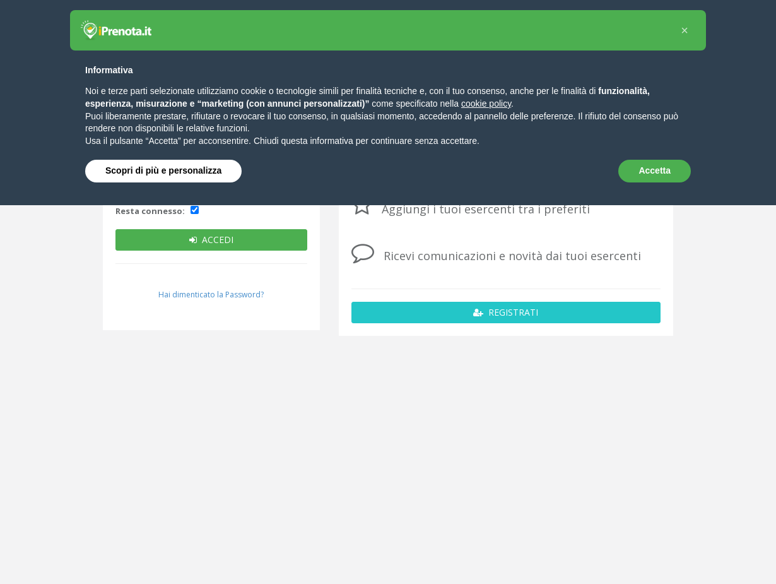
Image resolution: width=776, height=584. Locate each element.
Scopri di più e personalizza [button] (163, 170)
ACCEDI (211, 240)
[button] (684, 30)
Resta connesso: (150, 211)
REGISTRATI (505, 312)
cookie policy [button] (486, 103)
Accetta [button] (654, 170)
